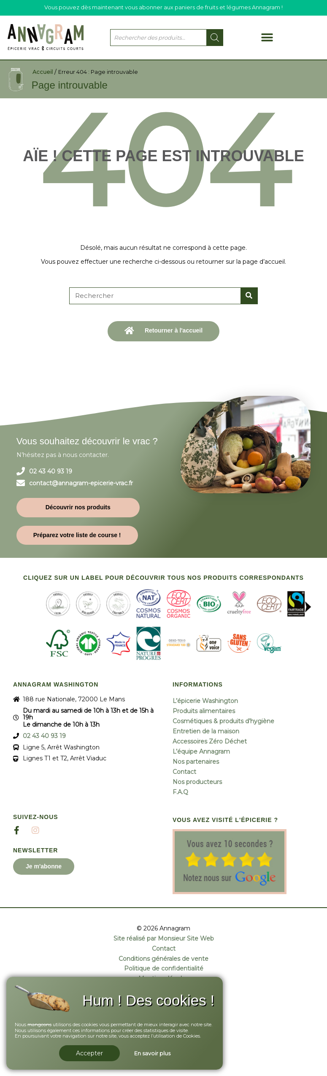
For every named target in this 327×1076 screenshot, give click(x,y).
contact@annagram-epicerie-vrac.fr (81, 483)
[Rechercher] (249, 296)
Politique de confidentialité (163, 968)
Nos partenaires (196, 761)
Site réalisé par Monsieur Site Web (164, 938)
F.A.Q (180, 792)
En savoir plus (152, 1053)
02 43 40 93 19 (50, 471)
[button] (267, 37)
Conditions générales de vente (163, 958)
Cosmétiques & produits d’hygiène (223, 721)
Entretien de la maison (206, 731)
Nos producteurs (197, 782)
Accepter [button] (89, 1053)
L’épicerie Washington (205, 701)
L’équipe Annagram (201, 751)
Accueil (42, 72)
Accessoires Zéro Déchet (210, 741)
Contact (184, 772)
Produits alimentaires (204, 711)
